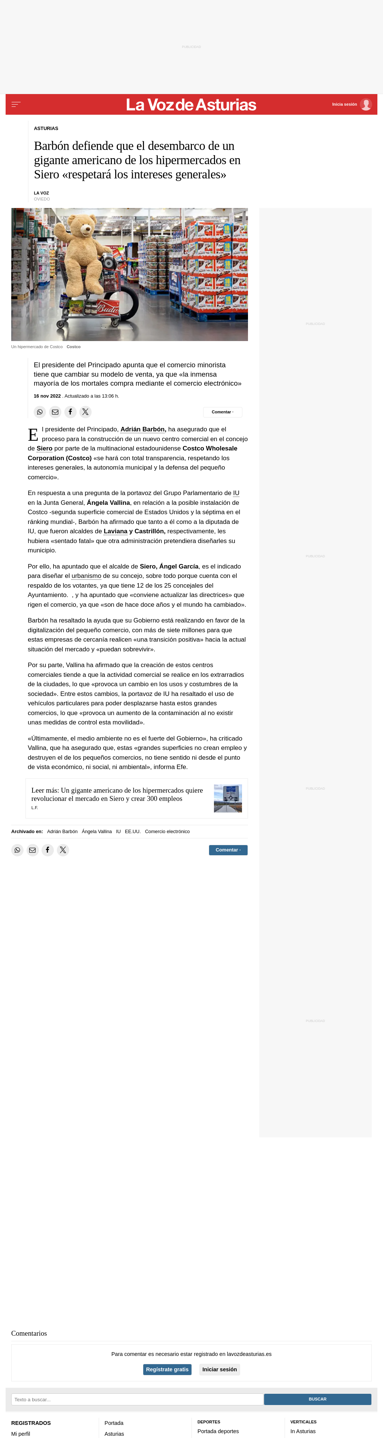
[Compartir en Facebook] (70, 412)
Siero (45, 448)
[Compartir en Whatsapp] (40, 412)
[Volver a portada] (191, 104)
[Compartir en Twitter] (85, 412)
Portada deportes (218, 1431)
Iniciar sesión (219, 1369)
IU (236, 493)
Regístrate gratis (167, 1369)
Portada (114, 1423)
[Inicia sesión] (352, 104)
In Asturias (303, 1431)
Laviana (115, 531)
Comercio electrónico (167, 831)
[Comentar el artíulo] (222, 412)
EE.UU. (133, 831)
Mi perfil (20, 1434)
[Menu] (16, 104)
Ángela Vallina (97, 831)
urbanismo (86, 575)
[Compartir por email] (55, 412)
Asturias (114, 1434)
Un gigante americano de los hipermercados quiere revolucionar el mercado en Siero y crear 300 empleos (117, 794)
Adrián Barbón (142, 429)
